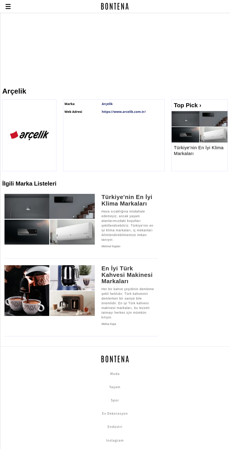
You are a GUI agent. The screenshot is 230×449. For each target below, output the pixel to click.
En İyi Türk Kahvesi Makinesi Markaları (127, 275)
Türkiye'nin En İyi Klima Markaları (199, 150)
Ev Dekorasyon (115, 413)
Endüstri (115, 426)
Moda (115, 373)
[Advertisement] (115, 49)
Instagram (115, 440)
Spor (115, 400)
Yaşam (115, 387)
